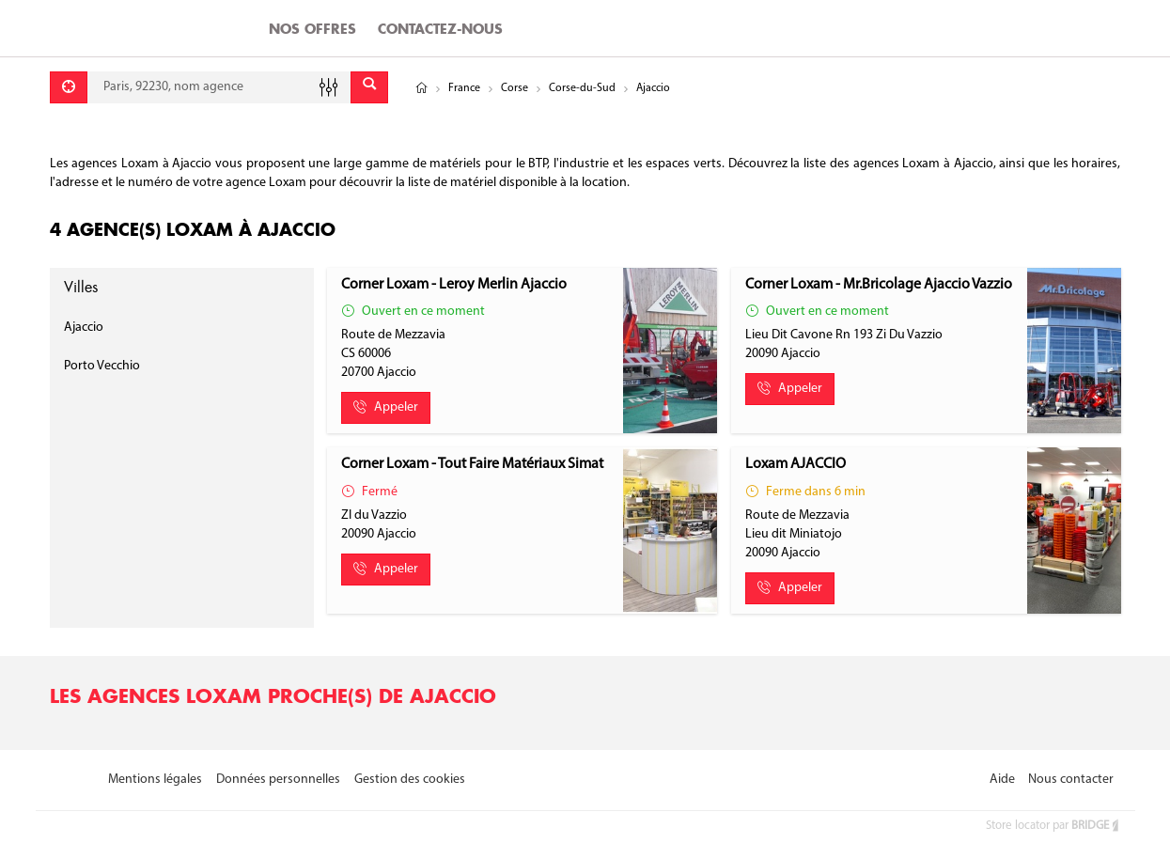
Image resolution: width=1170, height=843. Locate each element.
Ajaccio (83, 327)
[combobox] (219, 87)
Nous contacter (1071, 780)
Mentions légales (155, 780)
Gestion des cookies (409, 780)
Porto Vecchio (102, 366)
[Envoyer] (369, 87)
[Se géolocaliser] (68, 87)
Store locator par (1053, 826)
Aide (1002, 780)
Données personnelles (278, 780)
